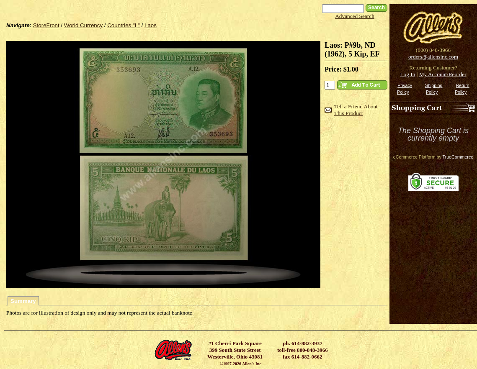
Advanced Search (354, 16)
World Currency (83, 25)
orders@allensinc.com (433, 57)
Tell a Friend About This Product (356, 109)
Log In (407, 74)
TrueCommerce (458, 156)
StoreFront (46, 25)
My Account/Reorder (443, 74)
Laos (150, 25)
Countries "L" (123, 25)
